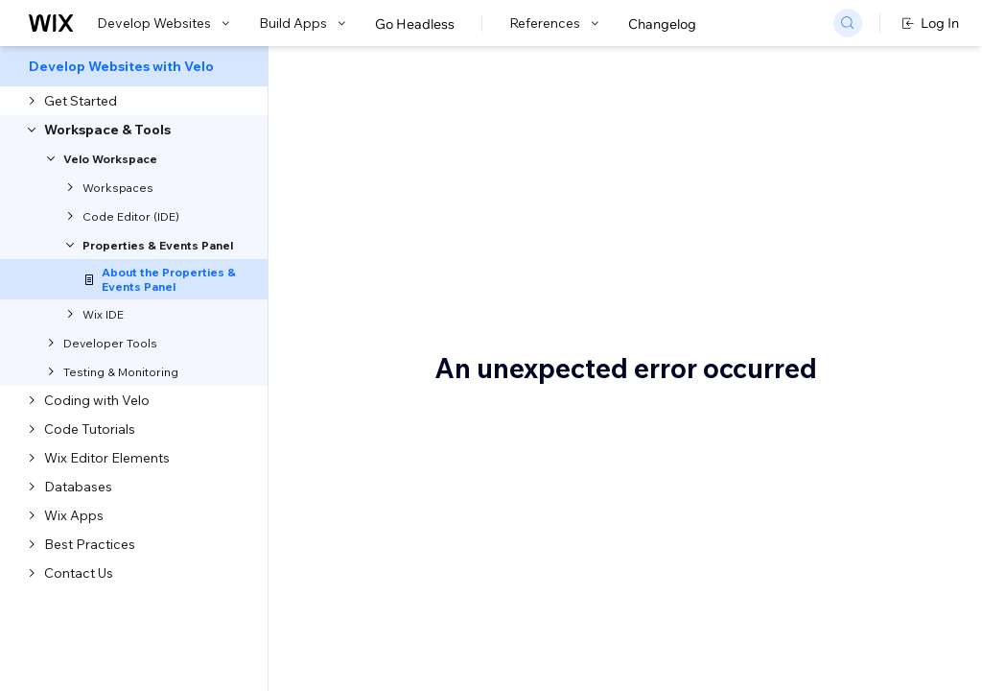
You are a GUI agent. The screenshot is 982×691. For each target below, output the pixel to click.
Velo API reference (479, 349)
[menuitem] (134, 66)
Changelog (662, 24)
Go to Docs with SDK (859, 69)
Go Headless (415, 24)
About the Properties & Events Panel (538, 178)
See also (928, 360)
